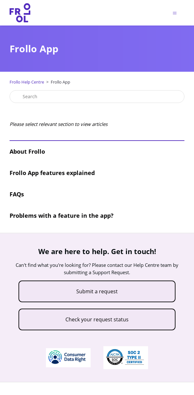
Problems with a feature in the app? (62, 215)
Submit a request (97, 291)
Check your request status (97, 319)
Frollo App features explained (52, 173)
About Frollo (27, 151)
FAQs (17, 194)
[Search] (97, 96)
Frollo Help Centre (27, 82)
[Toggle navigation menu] (175, 13)
